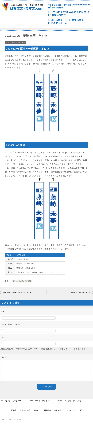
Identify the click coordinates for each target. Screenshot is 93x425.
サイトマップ (70, 410)
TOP (14, 401)
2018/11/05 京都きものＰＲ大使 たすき (16, 292)
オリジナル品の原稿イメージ (15, 42)
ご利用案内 (46, 410)
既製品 (13, 410)
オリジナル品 (25, 410)
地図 (80, 410)
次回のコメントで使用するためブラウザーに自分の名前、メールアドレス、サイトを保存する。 (45, 349)
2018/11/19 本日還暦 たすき (80, 292)
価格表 (36, 410)
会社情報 (57, 410)
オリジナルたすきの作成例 (22, 281)
